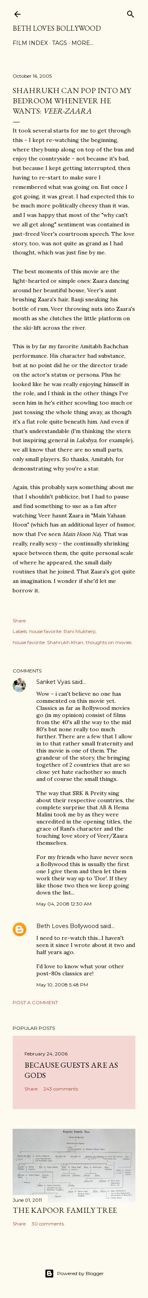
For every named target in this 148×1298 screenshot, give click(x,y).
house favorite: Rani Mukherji (62, 631)
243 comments (60, 1089)
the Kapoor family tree (65, 1210)
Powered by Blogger (74, 1273)
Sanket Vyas (53, 681)
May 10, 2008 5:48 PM (62, 985)
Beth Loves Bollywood (57, 28)
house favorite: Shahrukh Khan (48, 642)
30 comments (48, 1224)
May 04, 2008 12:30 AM (64, 904)
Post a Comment (35, 1002)
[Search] (130, 12)
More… (82, 43)
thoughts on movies (108, 642)
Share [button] (19, 621)
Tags (59, 43)
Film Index (30, 43)
